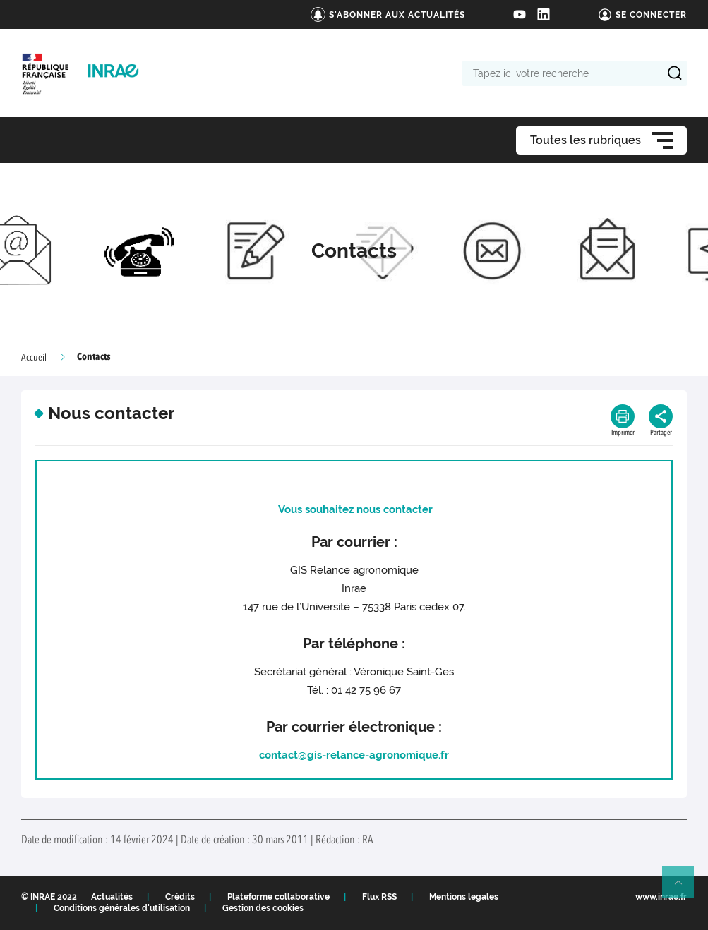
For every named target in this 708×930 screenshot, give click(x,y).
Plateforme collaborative (278, 897)
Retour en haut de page (684, 888)
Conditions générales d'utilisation (122, 908)
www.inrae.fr (661, 897)
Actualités (112, 897)
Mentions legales (463, 897)
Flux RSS (379, 897)
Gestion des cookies (263, 908)
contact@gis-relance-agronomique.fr (354, 755)
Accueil (34, 358)
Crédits (180, 897)
